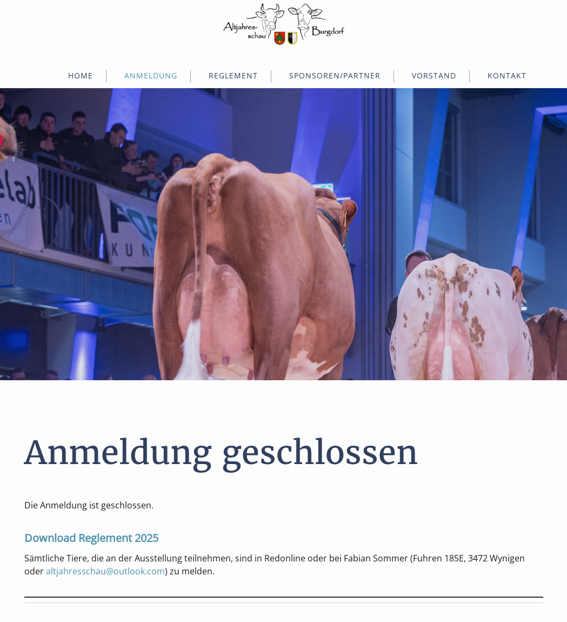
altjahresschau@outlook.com (105, 571)
